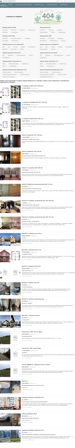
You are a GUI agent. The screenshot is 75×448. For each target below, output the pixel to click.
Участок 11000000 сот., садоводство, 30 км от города (36, 368)
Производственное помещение (9, 80)
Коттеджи (16, 47)
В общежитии (5, 38)
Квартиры (3, 4)
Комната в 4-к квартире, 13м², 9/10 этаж (32, 171)
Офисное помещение (7, 75)
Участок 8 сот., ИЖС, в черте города (31, 351)
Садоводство (11, 58)
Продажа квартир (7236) (9, 27)
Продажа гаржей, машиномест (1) (12, 64)
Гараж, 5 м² (25, 384)
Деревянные (15, 49)
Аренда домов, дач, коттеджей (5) (49, 47)
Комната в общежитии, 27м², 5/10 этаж (32, 138)
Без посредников (26, 32)
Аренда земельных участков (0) (49, 55)
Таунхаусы (24, 47)
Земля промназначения (22, 58)
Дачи (10, 47)
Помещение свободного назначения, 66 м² (33, 433)
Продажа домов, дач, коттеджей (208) (13, 44)
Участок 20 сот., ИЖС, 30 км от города (32, 335)
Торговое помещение (19, 75)
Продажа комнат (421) (9, 36)
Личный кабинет (69, 1)
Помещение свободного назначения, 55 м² (33, 401)
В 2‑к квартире (29, 38)
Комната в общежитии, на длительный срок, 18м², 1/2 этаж (37, 187)
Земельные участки (39, 4)
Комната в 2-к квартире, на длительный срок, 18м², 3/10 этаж (38, 204)
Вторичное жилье (6, 32)
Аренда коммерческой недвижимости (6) (51, 73)
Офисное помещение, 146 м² (29, 417)
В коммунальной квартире (17, 38)
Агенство (32, 58)
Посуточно (54, 32)
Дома (4, 47)
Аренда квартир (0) (45, 27)
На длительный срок (44, 32)
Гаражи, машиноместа (52, 4)
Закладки (60, 1)
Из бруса (4, 52)
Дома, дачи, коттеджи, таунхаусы (23, 4)
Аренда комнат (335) (46, 36)
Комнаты (10, 4)
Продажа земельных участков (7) (12, 55)
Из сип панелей (25, 49)
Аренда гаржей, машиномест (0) (49, 64)
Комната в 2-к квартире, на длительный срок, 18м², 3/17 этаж (38, 220)
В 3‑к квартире (62, 38)
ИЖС (4, 58)
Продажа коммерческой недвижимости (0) (15, 73)
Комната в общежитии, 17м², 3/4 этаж (31, 155)
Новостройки (16, 32)
